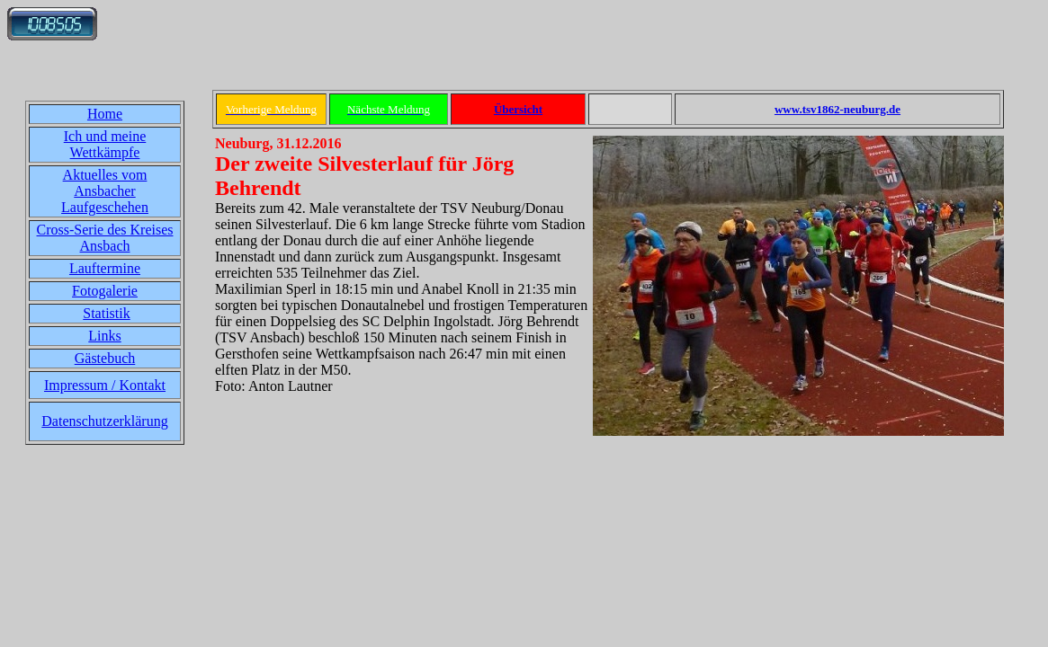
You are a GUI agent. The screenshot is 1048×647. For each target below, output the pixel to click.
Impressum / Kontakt (105, 385)
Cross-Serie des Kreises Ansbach (105, 237)
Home (104, 113)
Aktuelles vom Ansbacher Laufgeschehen (104, 191)
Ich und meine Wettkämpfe (105, 144)
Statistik (106, 313)
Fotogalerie (105, 290)
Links (104, 335)
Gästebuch (105, 358)
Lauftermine (104, 268)
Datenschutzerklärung (104, 421)
